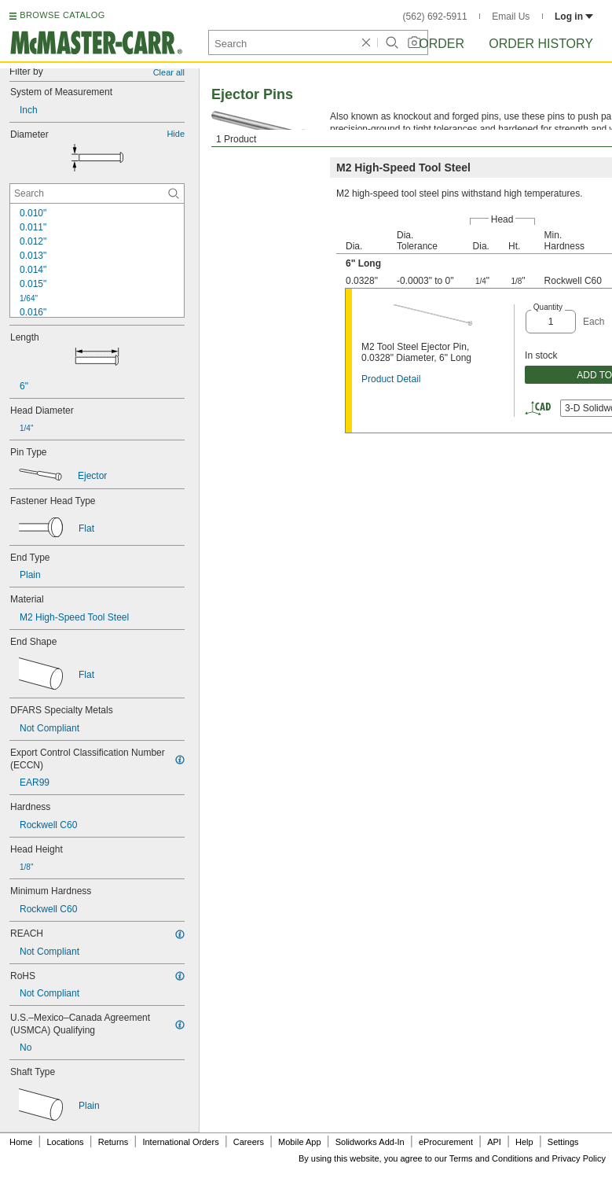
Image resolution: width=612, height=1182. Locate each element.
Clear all (169, 72)
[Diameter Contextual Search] (97, 193)
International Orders (180, 1142)
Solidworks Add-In (370, 1142)
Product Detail (390, 379)
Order (441, 43)
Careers (248, 1142)
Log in (574, 16)
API (494, 1142)
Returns (113, 1142)
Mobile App (299, 1142)
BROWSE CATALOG (62, 15)
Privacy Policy (579, 1158)
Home (20, 1142)
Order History (541, 43)
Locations (65, 1142)
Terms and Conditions (491, 1158)
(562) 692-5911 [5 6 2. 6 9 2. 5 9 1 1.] (435, 16)
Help (524, 1142)
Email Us (511, 16)
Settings (563, 1142)
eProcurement (446, 1142)
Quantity (548, 307)
